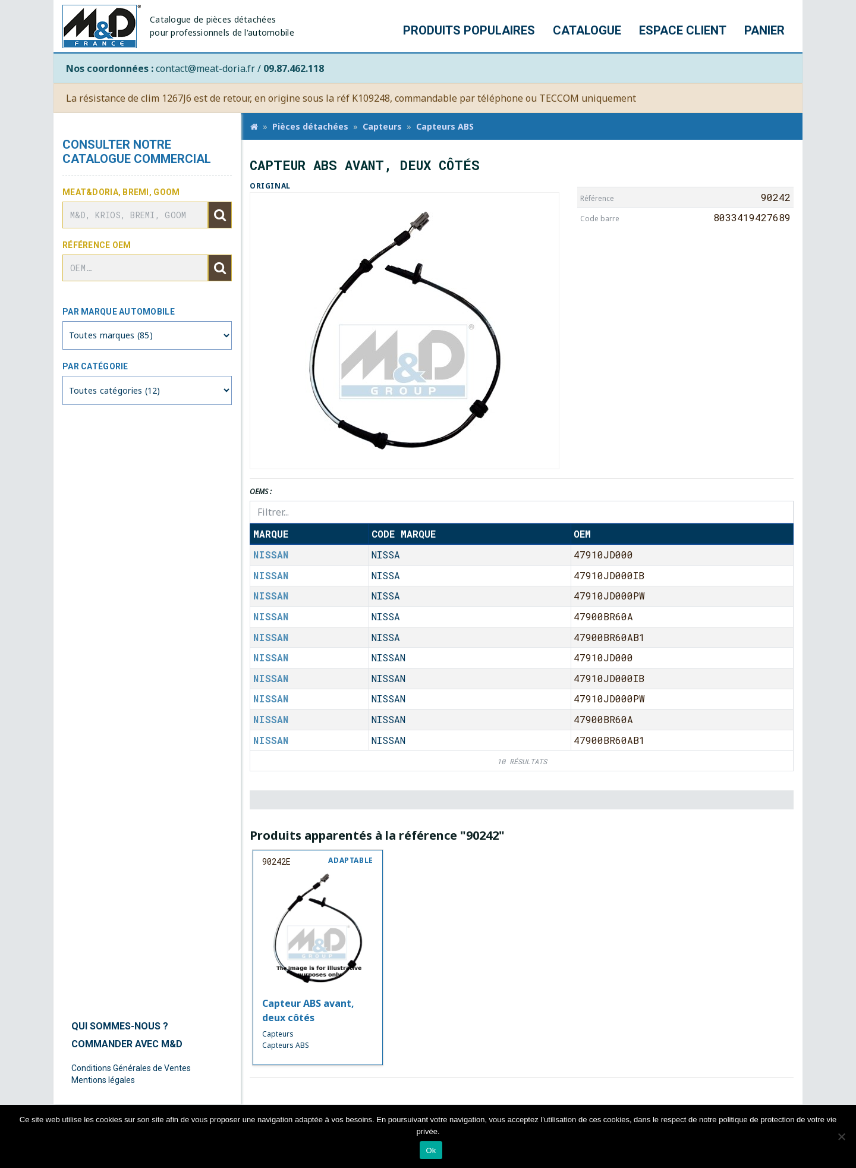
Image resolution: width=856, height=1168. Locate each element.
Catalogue (587, 30)
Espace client (682, 30)
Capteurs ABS (445, 126)
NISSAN (270, 554)
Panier (764, 30)
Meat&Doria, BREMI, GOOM (121, 192)
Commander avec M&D (126, 1044)
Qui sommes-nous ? (119, 1026)
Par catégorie (95, 366)
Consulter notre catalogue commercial (136, 151)
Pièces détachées (310, 126)
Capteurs (382, 126)
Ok (431, 1150)
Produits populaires (469, 30)
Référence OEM (96, 245)
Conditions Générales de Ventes (131, 1068)
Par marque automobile (118, 311)
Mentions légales (103, 1080)
